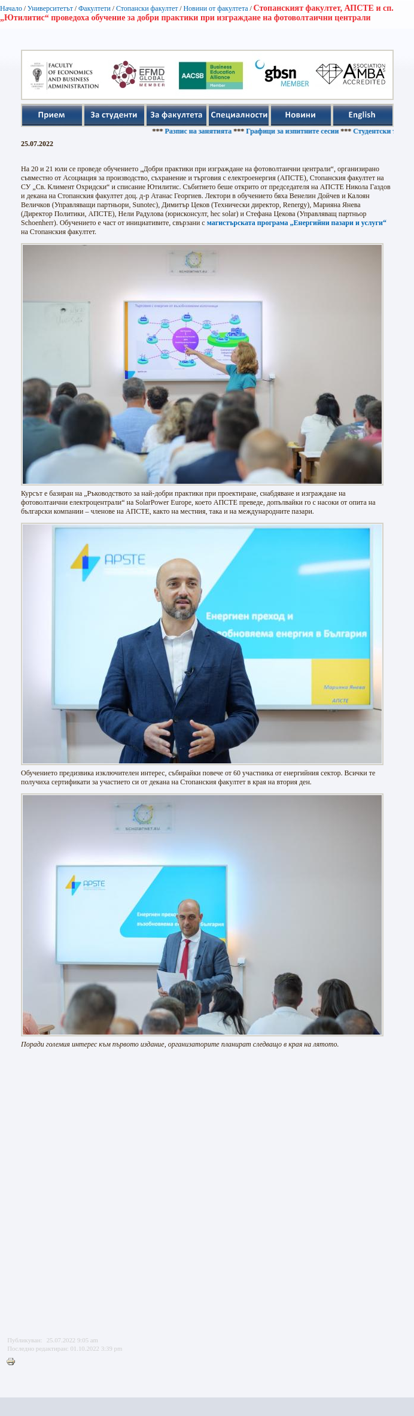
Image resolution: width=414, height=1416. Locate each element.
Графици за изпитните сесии (295, 131)
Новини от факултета (215, 8)
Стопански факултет (147, 8)
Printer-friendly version (14, 1362)
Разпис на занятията (201, 131)
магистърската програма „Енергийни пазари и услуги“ (296, 223)
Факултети (94, 8)
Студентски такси (385, 131)
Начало (11, 8)
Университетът (50, 8)
